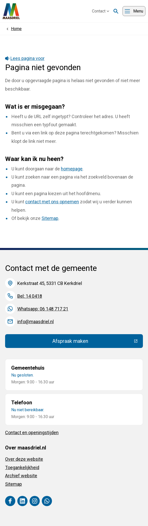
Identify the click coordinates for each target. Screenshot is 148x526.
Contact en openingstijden (32, 432)
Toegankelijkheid (22, 467)
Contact (100, 11)
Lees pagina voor (25, 58)
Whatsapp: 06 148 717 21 (42, 308)
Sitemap (50, 218)
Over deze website (24, 459)
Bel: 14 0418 (29, 296)
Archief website (21, 475)
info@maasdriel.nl (35, 321)
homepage (72, 168)
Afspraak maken (97, 342)
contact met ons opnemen (52, 201)
